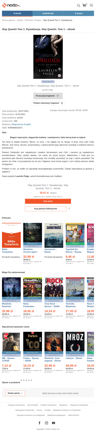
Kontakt (47, 410)
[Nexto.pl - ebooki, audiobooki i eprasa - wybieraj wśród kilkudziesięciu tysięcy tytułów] (11, 5)
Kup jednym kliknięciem (45, 209)
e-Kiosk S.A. (55, 429)
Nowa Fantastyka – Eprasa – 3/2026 (30, 306)
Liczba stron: (8, 121)
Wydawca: (7, 124)
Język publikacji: (9, 118)
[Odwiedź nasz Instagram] (46, 423)
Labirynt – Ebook (74, 358)
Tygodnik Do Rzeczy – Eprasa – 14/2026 (73, 252)
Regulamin (63, 405)
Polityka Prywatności (49, 405)
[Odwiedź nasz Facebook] (40, 423)
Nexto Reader (32, 405)
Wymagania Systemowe (24, 410)
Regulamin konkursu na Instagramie (31, 415)
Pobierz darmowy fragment (46, 103)
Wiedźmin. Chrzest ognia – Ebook (30, 252)
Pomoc (39, 410)
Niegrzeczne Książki (21, 124)
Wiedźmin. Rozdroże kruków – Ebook (9, 306)
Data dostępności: (10, 111)
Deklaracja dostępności (56, 415)
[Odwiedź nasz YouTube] (54, 423)
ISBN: (5, 128)
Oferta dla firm (73, 415)
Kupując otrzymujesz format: (62, 110)
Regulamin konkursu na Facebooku (66, 410)
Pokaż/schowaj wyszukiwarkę (79, 5)
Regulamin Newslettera (79, 405)
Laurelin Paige (47, 90)
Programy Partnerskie (16, 405)
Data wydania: (8, 114)
